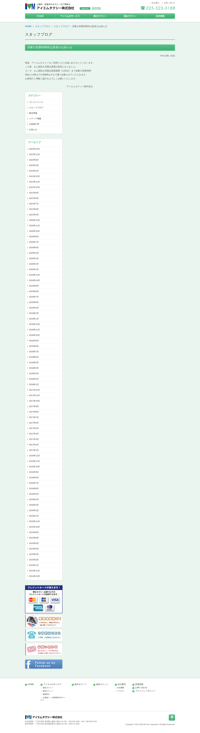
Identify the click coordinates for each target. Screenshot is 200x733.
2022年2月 (34, 171)
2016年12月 (34, 455)
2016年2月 (34, 510)
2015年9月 (34, 532)
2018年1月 (34, 384)
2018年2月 (34, 379)
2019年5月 (34, 302)
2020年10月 (34, 231)
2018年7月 (34, 351)
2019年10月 (34, 280)
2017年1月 (34, 450)
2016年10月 (34, 466)
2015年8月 (34, 538)
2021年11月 (34, 182)
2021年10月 (34, 187)
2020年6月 (34, 247)
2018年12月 (34, 324)
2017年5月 (34, 428)
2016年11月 (34, 461)
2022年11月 (34, 154)
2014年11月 (34, 570)
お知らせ (33, 129)
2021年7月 (34, 203)
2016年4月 (34, 499)
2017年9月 (34, 406)
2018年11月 (34, 329)
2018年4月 (34, 368)
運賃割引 (46, 694)
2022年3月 (34, 165)
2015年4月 (34, 554)
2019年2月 (34, 313)
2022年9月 (34, 160)
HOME (40, 16)
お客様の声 (34, 124)
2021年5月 (34, 214)
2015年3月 (34, 560)
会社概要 (120, 688)
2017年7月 (34, 417)
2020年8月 (34, 236)
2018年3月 (34, 373)
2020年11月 (34, 225)
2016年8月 (34, 477)
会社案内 (155, 3)
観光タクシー (100, 16)
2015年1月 (34, 565)
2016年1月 (34, 516)
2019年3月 (34, 308)
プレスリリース (36, 102)
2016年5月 (34, 494)
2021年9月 (34, 193)
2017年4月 (34, 434)
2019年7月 (34, 297)
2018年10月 (34, 335)
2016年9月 (34, 472)
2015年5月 (34, 549)
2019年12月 (34, 275)
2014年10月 (34, 576)
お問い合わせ (169, 3)
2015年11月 (34, 521)
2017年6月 (34, 423)
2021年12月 (34, 176)
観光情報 (33, 113)
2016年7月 (34, 483)
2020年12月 (34, 220)
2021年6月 (34, 209)
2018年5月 (34, 362)
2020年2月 (34, 264)
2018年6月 (34, 357)
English (96, 8)
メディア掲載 (35, 118)
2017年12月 (34, 390)
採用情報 (160, 16)
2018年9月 (34, 340)
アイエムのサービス (70, 16)
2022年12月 (34, 149)
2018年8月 (34, 346)
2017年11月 (34, 395)
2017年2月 (34, 444)
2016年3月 (34, 505)
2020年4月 (34, 253)
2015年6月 (34, 543)
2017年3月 (34, 439)
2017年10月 (34, 401)
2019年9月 (34, 286)
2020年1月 (34, 269)
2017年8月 (34, 412)
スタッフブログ (42, 26)
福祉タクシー (130, 16)
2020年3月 (34, 258)
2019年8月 (34, 291)
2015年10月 (34, 527)
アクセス (120, 691)
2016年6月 (34, 488)
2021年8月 (34, 198)
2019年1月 (34, 319)
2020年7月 (34, 242)
